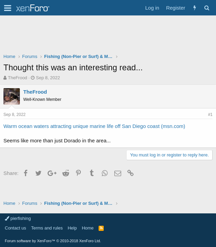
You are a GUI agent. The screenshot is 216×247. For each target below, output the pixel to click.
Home (88, 228)
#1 (210, 114)
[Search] (207, 7)
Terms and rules (47, 228)
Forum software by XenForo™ (53, 241)
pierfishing (18, 218)
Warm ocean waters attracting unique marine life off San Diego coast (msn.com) (94, 126)
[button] (7, 8)
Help (72, 228)
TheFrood (17, 77)
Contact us (15, 228)
